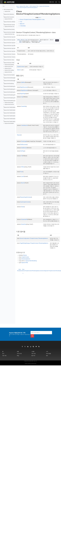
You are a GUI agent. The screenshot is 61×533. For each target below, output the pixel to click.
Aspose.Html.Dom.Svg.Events (10, 42)
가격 (47, 351)
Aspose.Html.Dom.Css (9, 26)
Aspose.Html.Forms (9, 66)
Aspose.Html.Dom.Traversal (10, 54)
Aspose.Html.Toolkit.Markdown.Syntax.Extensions (14, 110)
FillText (22, 186)
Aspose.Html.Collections (9, 14)
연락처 (35, 363)
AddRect (23, 84)
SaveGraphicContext (25, 227)
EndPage (22, 168)
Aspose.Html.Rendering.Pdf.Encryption (12, 97)
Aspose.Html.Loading (9, 70)
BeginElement (24, 92)
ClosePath (23, 113)
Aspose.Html (7, 11)
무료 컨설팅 (48, 353)
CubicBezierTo (24, 136)
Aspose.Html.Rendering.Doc (10, 86)
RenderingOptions (26, 294)
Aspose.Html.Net (8, 72)
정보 (47, 355)
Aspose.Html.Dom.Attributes (10, 21)
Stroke (22, 232)
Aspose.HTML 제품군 (24, 6)
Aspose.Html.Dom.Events (9, 29)
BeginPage (22, 97)
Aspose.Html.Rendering (9, 83)
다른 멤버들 (23, 25)
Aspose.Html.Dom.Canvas (9, 24)
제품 (18, 351)
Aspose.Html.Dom (8, 18)
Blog (18, 355)
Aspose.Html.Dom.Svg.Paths (10, 48)
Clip (22, 102)
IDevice (25, 290)
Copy (54, 42)
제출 (32, 335)
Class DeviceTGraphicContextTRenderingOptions (27, 7)
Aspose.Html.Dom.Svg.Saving (10, 51)
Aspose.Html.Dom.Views (9, 59)
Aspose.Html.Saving (9, 102)
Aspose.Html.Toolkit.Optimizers (10, 121)
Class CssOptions (19, 305)
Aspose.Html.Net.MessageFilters (11, 77)
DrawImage (24, 157)
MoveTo (23, 203)
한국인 (52, 2)
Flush (21, 191)
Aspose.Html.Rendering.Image (10, 92)
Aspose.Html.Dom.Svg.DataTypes (11, 39)
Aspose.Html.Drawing (9, 64)
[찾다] (8, 6)
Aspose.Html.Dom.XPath (9, 62)
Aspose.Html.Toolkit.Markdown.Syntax (12, 107)
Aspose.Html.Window (9, 123)
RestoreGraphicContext (25, 221)
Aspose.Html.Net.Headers (9, 74)
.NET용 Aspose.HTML (8, 9)
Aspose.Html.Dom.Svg (9, 34)
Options (19, 71)
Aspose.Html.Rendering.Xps (10, 100)
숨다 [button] (38, 17)
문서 (3, 353)
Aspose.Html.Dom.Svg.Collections (11, 36)
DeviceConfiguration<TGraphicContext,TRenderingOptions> (34, 268)
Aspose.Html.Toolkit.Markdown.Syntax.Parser (13, 112)
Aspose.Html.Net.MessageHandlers (11, 80)
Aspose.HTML (24, 297)
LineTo (22, 195)
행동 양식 (22, 23)
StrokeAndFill (24, 246)
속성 (21, 21)
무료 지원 (33, 353)
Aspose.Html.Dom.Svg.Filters (10, 45)
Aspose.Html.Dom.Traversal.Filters (11, 56)
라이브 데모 (19, 353)
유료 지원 (4, 355)
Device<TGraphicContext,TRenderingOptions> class (32, 19)
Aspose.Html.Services (9, 104)
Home (17, 6)
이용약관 (32, 363)
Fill (21, 173)
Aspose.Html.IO (8, 68)
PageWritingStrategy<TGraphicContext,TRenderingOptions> (34, 275)
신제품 (33, 351)
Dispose (19, 149)
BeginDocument (24, 89)
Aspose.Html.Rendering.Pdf (9, 94)
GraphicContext (20, 68)
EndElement (24, 164)
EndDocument (23, 160)
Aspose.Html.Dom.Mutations (10, 32)
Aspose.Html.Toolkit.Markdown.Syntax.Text (13, 118)
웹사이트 (33, 355)
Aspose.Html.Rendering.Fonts (10, 89)
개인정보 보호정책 (28, 363)
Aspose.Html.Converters (9, 17)
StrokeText (23, 253)
